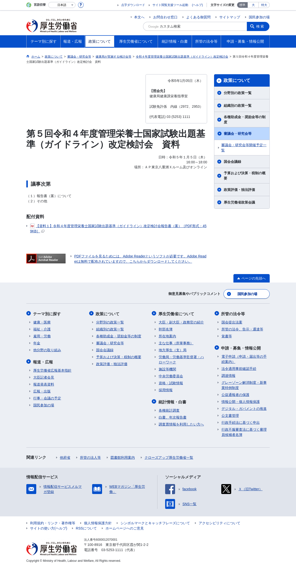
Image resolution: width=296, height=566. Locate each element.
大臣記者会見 (43, 376)
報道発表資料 (43, 383)
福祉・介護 (42, 328)
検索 (261, 26)
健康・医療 (42, 321)
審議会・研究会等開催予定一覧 (243, 147)
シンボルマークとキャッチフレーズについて (155, 522)
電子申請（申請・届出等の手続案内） (244, 357)
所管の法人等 (90, 456)
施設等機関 (167, 368)
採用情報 (166, 389)
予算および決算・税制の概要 (244, 175)
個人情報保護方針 (98, 522)
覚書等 (227, 335)
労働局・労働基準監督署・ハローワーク (181, 358)
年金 (36, 342)
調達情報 (228, 374)
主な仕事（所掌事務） (176, 342)
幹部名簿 (166, 328)
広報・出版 (42, 390)
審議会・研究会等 (238, 134)
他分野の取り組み (47, 349)
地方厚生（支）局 (172, 349)
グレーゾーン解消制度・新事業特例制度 (244, 384)
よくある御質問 (198, 17)
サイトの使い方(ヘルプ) (48, 527)
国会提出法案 (232, 321)
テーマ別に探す (47, 313)
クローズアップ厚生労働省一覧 (169, 456)
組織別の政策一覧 (238, 105)
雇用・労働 (42, 335)
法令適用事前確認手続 (239, 367)
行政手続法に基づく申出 (241, 421)
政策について (236, 80)
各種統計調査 (169, 409)
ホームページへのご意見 (125, 527)
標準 (242, 5)
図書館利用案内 (123, 456)
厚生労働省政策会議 (239, 202)
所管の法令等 (233, 313)
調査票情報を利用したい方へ (181, 423)
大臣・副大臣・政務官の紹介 (181, 321)
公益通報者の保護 (235, 393)
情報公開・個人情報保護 (241, 400)
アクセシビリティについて (219, 522)
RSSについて (86, 527)
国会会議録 (232, 162)
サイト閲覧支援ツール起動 (170, 5)
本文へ (139, 17)
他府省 (65, 456)
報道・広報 (43, 361)
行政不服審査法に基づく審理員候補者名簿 (244, 430)
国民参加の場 (259, 17)
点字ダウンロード (133, 5)
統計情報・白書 (172, 401)
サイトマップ (229, 17)
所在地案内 (167, 335)
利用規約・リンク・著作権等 (52, 522)
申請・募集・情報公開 (241, 347)
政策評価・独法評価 (239, 190)
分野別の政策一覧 (238, 93)
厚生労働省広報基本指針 (52, 369)
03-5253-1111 (112, 549)
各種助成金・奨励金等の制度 (244, 119)
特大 (264, 5)
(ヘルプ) (197, 5)
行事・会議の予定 (47, 397)
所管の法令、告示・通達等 (242, 328)
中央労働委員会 (171, 375)
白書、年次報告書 (172, 416)
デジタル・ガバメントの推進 (244, 407)
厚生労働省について (176, 313)
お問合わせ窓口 (165, 17)
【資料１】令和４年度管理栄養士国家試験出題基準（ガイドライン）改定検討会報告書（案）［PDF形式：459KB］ (118, 228)
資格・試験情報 (171, 382)
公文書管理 (230, 414)
